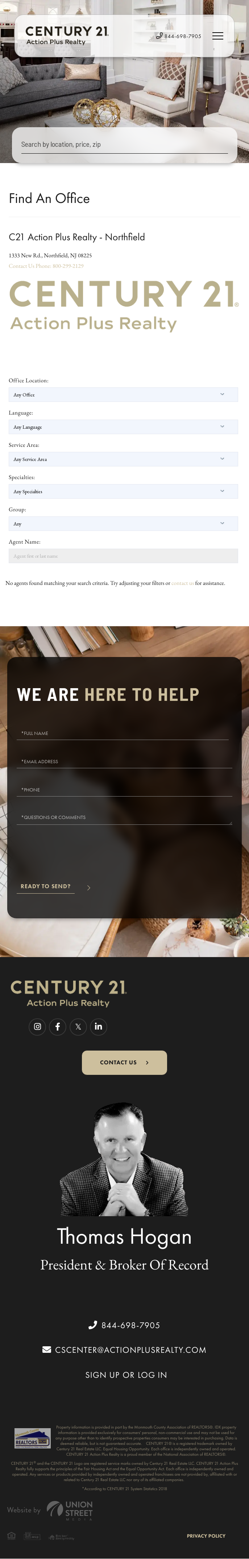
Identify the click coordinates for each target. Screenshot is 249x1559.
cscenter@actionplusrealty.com (124, 1350)
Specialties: (22, 477)
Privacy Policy (206, 1536)
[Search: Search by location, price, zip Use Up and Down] (124, 145)
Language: (21, 412)
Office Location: (29, 380)
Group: (17, 509)
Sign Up (102, 1375)
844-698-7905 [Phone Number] (179, 36)
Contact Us (22, 266)
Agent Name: (25, 541)
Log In (152, 1375)
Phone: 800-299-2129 (59, 266)
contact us (182, 583)
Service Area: (24, 445)
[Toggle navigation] (217, 36)
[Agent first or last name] (123, 556)
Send (46, 889)
